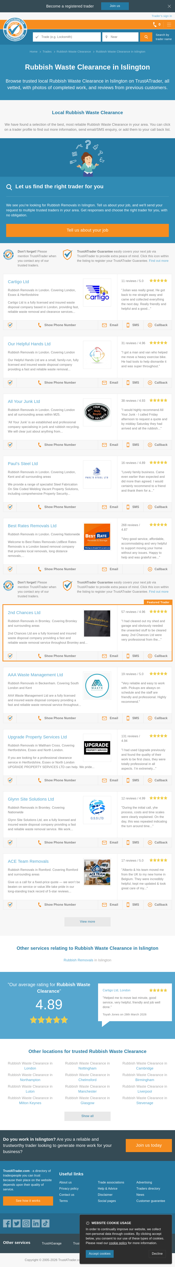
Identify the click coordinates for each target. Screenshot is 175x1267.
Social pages (107, 1201)
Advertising (144, 1182)
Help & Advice (108, 1188)
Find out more (158, 260)
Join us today (149, 1145)
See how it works (28, 1200)
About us (65, 1182)
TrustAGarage (52, 1243)
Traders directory (148, 1188)
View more (87, 921)
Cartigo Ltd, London (116, 990)
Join (115, 6)
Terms (63, 1201)
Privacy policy (69, 1188)
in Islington (87, 960)
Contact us (66, 1194)
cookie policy (118, 1243)
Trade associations (111, 1182)
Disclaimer (105, 1194)
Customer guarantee (150, 1201)
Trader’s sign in (162, 16)
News (140, 1194)
